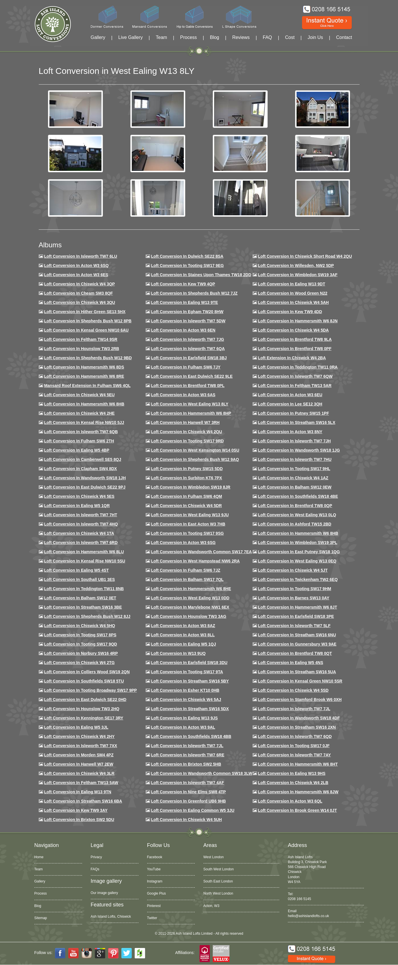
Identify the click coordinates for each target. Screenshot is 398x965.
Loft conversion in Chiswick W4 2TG (79, 662)
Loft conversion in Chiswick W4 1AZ (293, 478)
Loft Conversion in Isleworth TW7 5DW (188, 321)
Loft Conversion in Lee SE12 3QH (290, 404)
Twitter (152, 918)
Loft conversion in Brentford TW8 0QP (295, 505)
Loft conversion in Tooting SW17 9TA (187, 671)
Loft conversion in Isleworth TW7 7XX (80, 745)
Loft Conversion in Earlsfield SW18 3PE (296, 616)
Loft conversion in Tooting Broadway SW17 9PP (90, 690)
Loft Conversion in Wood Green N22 (292, 293)
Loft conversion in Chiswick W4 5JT (292, 570)
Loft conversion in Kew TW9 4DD (290, 311)
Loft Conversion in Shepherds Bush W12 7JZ (194, 293)
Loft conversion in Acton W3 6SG (183, 542)
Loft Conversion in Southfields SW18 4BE (298, 496)
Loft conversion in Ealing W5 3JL (76, 727)
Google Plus (156, 893)
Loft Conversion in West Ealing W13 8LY (189, 404)
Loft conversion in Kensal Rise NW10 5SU (84, 561)
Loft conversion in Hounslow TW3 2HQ (81, 708)
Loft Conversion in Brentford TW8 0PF (294, 348)
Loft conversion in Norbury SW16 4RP (81, 653)
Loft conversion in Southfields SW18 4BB (191, 736)
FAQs (95, 869)
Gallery (98, 37)
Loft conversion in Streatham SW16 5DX (190, 708)
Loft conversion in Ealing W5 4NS (290, 662)
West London (213, 857)
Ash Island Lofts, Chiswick (111, 916)
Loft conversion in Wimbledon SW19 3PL (297, 542)
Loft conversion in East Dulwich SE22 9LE (191, 376)
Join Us (315, 37)
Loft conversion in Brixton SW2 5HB (186, 764)
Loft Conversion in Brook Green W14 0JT (297, 810)
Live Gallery (130, 37)
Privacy (96, 857)
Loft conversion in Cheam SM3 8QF (78, 293)
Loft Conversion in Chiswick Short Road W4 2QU (305, 256)
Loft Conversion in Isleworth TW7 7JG (187, 339)
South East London (218, 881)
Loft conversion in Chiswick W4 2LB (293, 782)
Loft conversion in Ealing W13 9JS (184, 718)
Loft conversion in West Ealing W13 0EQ (297, 561)
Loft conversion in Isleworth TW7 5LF (294, 625)
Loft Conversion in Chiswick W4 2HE (79, 413)
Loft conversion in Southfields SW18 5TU (84, 681)
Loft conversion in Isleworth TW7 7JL (294, 708)
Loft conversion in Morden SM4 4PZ (78, 755)
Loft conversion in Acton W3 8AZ (183, 625)
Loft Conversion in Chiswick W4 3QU (79, 302)
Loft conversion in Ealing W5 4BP (76, 450)
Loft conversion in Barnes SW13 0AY (293, 598)
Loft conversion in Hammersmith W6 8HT (298, 764)
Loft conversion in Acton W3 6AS (183, 394)
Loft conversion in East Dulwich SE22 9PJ (84, 487)
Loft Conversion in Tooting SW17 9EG (187, 265)
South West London (218, 869)
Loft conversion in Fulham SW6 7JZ (185, 570)
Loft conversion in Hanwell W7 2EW (78, 764)
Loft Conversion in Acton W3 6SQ (76, 265)
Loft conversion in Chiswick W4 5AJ (186, 699)
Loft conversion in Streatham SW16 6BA (83, 801)
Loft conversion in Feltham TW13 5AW (81, 782)
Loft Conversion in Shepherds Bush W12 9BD (88, 358)
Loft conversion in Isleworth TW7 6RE (187, 755)
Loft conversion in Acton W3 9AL (183, 727)
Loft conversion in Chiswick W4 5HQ (79, 625)
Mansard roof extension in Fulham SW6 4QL (87, 385)
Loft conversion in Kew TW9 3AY (76, 810)
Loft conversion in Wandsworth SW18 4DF (299, 718)
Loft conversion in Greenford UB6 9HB (188, 801)
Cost (290, 37)
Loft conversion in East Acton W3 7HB (188, 524)
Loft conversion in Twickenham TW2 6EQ (298, 579)
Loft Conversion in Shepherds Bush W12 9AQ (195, 459)
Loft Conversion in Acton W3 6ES (76, 274)
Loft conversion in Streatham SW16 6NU (297, 635)
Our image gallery (104, 893)
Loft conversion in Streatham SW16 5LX (296, 422)
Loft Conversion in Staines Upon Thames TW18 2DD (201, 274)
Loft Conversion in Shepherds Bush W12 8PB (88, 321)
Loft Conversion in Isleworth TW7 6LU (80, 256)
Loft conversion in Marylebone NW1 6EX (190, 607)
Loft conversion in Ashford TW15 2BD (294, 524)
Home (39, 857)
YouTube (154, 869)
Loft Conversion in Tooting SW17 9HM (294, 588)
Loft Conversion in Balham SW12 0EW (294, 487)
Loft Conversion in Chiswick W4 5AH (293, 302)
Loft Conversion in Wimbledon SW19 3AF (297, 274)
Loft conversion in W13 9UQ (178, 653)
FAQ (267, 37)
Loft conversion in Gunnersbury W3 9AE (297, 644)
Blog (214, 37)
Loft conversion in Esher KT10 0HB (185, 690)
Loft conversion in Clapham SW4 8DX (80, 468)
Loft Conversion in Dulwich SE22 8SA (187, 256)
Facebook (154, 857)
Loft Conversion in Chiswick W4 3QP (79, 284)
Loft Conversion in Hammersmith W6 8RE (84, 376)
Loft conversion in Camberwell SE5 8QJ (82, 459)
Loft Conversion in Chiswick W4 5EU (79, 394)
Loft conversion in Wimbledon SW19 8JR (190, 487)
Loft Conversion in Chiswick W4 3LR (79, 773)
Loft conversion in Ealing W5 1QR (77, 505)
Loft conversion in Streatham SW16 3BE (83, 607)
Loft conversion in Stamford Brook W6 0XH (299, 699)
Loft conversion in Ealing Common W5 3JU (192, 810)
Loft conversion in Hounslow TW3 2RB (81, 348)
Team (161, 37)
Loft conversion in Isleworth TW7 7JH (294, 441)
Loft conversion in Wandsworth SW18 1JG (299, 450)
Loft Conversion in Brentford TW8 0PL (187, 385)
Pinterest (154, 906)
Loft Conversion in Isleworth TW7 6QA (188, 348)
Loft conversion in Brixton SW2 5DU (79, 819)
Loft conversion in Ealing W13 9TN (77, 792)
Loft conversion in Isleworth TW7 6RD (80, 542)
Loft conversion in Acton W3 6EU (290, 394)
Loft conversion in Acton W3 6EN (183, 330)
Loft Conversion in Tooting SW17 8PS (80, 635)
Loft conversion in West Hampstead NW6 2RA (195, 561)
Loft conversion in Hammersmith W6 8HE (191, 588)
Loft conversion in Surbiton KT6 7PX (186, 478)
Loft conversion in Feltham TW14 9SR (80, 339)
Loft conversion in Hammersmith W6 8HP (191, 413)
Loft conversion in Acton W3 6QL (290, 801)
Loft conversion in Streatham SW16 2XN (297, 727)
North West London (218, 893)
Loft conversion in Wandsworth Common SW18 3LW (201, 773)
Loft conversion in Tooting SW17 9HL (294, 468)
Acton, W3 (211, 906)
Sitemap (40, 918)
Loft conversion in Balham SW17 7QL (187, 579)
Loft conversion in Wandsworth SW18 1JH (85, 478)
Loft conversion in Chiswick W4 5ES (79, 496)
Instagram (154, 881)
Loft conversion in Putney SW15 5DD (187, 468)
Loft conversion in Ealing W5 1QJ (183, 644)
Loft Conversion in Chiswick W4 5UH (186, 819)
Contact (344, 37)
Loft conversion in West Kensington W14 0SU (195, 450)
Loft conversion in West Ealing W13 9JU (190, 515)
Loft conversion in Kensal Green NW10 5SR (300, 681)
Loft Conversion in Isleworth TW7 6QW (295, 376)
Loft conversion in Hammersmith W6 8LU (84, 551)
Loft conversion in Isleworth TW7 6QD (295, 736)
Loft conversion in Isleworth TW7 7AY (294, 755)
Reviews (240, 37)
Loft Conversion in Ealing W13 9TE (184, 302)
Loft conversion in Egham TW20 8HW (187, 311)
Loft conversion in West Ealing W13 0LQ (297, 515)
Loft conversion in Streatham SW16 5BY (190, 681)
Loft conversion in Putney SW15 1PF (293, 413)
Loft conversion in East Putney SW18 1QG (299, 551)
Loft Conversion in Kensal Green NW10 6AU (86, 330)
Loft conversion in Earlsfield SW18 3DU (189, 662)
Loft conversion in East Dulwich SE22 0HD (85, 699)
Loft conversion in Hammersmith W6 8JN (297, 321)
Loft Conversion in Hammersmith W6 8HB (84, 404)
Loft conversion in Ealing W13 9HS (291, 773)
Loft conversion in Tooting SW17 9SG (187, 533)
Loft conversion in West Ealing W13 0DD (190, 598)
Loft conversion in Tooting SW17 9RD (187, 441)
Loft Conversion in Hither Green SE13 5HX (84, 311)
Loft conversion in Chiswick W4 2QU (186, 431)
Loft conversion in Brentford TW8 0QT (295, 653)
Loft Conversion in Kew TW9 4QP (183, 284)
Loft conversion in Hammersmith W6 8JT (297, 607)
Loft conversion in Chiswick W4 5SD (293, 690)
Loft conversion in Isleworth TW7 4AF (187, 782)
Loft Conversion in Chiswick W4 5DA (293, 330)
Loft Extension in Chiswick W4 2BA (292, 358)
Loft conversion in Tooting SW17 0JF (293, 745)
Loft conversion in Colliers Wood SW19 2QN (86, 671)
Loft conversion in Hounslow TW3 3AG (188, 616)
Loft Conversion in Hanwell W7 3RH (185, 422)
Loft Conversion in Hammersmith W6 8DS (84, 367)
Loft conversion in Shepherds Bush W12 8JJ (87, 616)
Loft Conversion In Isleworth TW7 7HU (294, 459)
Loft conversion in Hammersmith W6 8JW (298, 792)
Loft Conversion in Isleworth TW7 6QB (81, 431)
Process (188, 37)
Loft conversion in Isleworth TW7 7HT (80, 515)
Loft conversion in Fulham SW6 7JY (185, 367)
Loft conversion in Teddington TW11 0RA (298, 367)
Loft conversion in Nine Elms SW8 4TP (188, 792)
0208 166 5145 (299, 899)
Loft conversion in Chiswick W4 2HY (79, 736)
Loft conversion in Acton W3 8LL (182, 635)
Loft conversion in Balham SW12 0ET (80, 598)
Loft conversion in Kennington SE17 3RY (83, 718)
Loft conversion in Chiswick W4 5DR (186, 505)
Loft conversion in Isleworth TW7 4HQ (81, 524)
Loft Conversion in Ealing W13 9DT (291, 284)
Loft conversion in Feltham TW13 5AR (294, 385)
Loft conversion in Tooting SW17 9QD (80, 644)
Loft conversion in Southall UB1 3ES (79, 579)
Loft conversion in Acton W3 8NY (290, 431)
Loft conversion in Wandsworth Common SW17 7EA (201, 551)
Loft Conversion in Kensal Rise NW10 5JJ (84, 422)
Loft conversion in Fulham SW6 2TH (79, 441)
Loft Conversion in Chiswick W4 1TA (79, 533)
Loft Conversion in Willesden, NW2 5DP (296, 265)
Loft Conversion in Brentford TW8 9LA (295, 339)
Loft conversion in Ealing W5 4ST (76, 570)
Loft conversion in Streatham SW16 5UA (297, 671)
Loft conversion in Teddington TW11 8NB (84, 588)
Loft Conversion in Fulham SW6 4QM (186, 496)
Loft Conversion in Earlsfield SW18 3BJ (189, 358)
